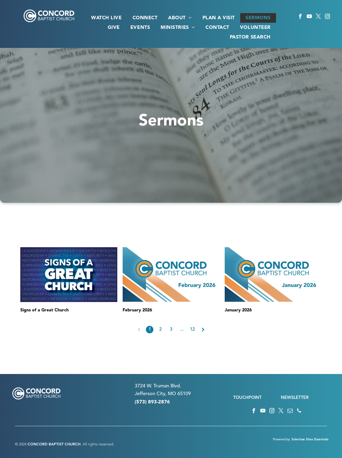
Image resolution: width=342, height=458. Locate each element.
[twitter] (318, 17)
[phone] (299, 411)
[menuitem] (106, 18)
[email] (290, 411)
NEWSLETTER (295, 398)
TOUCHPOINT (247, 398)
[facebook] (300, 17)
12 (192, 329)
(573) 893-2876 (152, 402)
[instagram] (327, 17)
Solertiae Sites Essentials (310, 439)
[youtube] (309, 17)
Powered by (281, 439)
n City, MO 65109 (172, 393)
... (181, 329)
